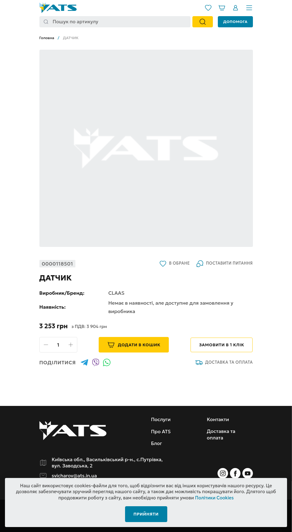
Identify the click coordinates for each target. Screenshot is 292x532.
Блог (156, 443)
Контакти (218, 419)
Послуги (161, 419)
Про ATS (161, 431)
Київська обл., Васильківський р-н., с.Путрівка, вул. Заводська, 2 (109, 463)
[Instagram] (223, 473)
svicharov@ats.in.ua (75, 476)
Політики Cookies (214, 497)
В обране (173, 263)
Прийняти (146, 513)
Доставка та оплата (224, 362)
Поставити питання (224, 263)
